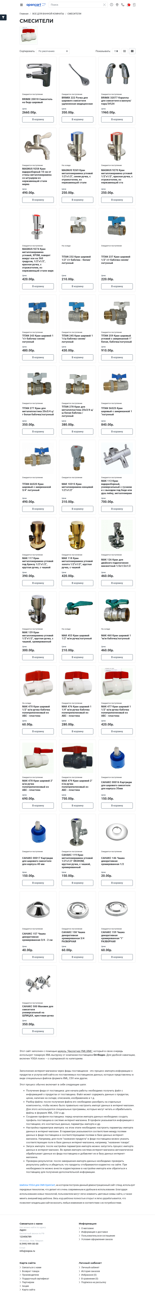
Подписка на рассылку (93, 1282)
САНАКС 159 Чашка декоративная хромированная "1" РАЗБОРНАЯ (113, 937)
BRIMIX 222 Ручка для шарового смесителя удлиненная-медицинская (77, 100)
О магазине (87, 1228)
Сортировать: (27, 51)
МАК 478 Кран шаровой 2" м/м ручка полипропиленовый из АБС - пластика (37, 785)
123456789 (25, 1236)
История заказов (90, 1271)
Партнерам (28, 1282)
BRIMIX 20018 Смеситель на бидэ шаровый (37, 101)
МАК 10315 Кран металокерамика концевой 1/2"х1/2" (77, 487)
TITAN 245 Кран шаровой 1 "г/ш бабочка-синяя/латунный (77, 338)
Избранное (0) (89, 1275)
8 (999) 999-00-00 (29, 1243)
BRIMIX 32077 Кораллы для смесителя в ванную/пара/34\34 (116, 100)
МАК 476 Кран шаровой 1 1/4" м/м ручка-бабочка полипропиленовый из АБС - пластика (76, 711)
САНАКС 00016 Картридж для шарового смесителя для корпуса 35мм (116, 785)
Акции (25, 1286)
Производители (30, 1275)
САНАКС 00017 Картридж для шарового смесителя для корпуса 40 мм (37, 861)
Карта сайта (28, 1289)
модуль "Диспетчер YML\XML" (75, 1051)
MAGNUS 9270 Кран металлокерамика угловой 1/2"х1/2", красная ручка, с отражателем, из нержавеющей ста (117, 176)
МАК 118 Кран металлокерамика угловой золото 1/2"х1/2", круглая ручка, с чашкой (77, 563)
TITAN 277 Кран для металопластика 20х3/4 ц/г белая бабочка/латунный (38, 411)
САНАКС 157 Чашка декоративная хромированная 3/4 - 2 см (37, 936)
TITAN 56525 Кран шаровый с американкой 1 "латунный (116, 411)
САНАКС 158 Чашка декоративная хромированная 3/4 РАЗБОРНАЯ (73, 937)
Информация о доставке (94, 1232)
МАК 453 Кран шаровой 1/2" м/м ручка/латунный (77, 637)
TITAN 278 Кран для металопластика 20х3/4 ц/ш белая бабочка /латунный (77, 411)
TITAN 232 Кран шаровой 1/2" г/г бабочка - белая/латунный (76, 259)
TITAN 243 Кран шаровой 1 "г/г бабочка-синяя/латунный (37, 338)
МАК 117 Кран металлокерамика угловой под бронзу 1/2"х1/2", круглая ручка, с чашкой (37, 563)
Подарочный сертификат (35, 1278)
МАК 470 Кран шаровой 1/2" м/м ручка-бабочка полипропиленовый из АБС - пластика (36, 711)
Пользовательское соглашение (98, 1235)
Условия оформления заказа (97, 1239)
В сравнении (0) (89, 1278)
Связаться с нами (31, 1267)
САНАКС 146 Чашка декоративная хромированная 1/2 (113, 861)
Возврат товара (30, 1271)
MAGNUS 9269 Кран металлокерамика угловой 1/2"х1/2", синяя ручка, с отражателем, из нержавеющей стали (77, 176)
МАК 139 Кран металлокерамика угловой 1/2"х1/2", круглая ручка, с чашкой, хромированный (37, 637)
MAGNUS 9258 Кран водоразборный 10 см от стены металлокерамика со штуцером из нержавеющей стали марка (37, 176)
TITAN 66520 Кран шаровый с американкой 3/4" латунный (36, 487)
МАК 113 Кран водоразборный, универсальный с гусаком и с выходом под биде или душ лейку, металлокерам (116, 487)
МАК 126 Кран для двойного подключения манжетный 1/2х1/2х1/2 (116, 562)
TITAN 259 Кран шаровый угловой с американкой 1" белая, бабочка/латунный (116, 338)
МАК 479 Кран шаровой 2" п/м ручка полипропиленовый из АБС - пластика (77, 785)
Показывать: (103, 51)
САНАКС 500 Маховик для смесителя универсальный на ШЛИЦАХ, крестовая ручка (38, 1011)
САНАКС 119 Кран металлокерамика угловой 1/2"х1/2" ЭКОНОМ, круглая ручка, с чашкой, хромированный (77, 861)
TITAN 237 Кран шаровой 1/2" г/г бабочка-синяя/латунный (115, 259)
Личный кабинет (90, 1267)
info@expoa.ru (27, 1251)
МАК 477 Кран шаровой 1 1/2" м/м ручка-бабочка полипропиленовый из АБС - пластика (116, 711)
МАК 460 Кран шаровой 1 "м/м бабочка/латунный (116, 637)
